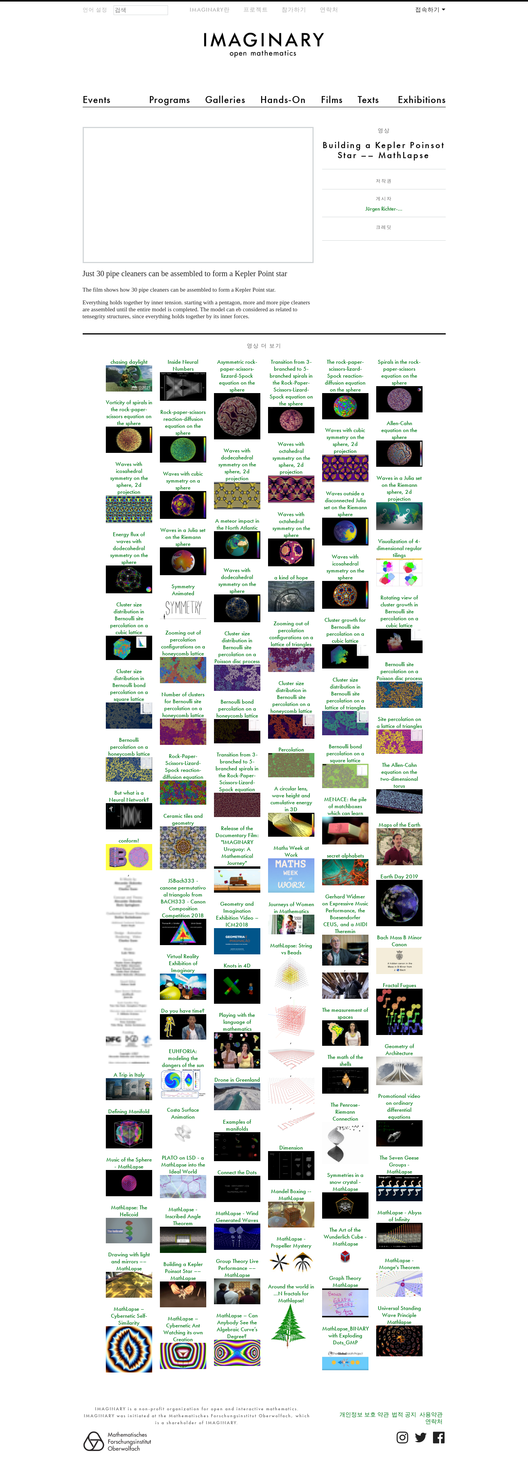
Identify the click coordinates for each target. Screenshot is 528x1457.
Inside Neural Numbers (183, 365)
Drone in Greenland (237, 1079)
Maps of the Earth (399, 824)
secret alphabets (345, 855)
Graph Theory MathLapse (345, 1281)
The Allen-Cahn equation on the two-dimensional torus (399, 775)
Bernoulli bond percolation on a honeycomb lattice (237, 708)
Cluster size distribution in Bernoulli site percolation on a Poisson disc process (237, 647)
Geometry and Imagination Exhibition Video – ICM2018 (237, 914)
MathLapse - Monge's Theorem (399, 1264)
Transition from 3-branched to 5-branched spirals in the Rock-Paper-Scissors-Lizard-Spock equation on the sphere (291, 382)
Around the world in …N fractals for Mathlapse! (291, 1293)
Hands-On (283, 99)
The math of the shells (345, 1060)
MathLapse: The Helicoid (129, 1211)
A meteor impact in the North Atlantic (237, 524)
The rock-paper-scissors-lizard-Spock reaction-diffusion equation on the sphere (345, 375)
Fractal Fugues (399, 985)
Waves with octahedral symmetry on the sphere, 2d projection (291, 458)
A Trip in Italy (129, 1074)
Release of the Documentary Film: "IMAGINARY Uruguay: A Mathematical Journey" (237, 845)
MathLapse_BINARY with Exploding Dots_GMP (345, 1335)
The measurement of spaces (345, 1013)
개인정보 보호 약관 (364, 1414)
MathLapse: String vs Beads (291, 949)
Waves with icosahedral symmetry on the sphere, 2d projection (129, 478)
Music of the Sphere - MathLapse (129, 1163)
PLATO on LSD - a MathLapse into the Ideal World (183, 1164)
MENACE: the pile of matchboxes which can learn (345, 806)
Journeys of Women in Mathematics (291, 908)
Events (96, 99)
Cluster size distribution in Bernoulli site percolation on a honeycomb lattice (291, 697)
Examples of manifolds (237, 1125)
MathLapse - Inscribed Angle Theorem (183, 1216)
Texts (368, 99)
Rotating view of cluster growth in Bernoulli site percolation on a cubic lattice (399, 611)
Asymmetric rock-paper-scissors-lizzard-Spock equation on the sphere (237, 375)
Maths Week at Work (291, 851)
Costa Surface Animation (183, 1113)
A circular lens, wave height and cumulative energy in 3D (291, 799)
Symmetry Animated (183, 590)
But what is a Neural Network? (129, 796)
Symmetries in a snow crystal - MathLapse (345, 1182)
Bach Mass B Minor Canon (399, 941)
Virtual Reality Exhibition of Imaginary (183, 963)
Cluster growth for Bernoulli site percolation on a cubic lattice (345, 630)
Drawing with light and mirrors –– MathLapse (129, 1261)
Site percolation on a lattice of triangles (399, 722)
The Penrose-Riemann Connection (345, 1111)
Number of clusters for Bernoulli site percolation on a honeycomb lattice (182, 705)
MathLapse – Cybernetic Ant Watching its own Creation (183, 1329)
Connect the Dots (236, 1172)
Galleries (225, 99)
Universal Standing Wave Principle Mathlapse (399, 1315)
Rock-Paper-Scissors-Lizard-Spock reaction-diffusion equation (183, 766)
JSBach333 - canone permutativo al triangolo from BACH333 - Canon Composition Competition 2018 (183, 898)
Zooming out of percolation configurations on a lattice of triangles (291, 634)
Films (332, 99)
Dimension (291, 1147)
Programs (169, 99)
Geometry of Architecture (399, 1050)
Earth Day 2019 (399, 876)
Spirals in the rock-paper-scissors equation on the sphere (399, 372)
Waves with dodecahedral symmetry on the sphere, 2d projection (237, 464)
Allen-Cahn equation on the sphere (399, 430)
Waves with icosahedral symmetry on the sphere (345, 567)
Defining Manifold (128, 1111)
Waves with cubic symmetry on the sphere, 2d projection (345, 440)
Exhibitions (422, 99)
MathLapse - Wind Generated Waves (237, 1217)
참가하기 (294, 9)
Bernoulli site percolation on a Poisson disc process (399, 671)
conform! (129, 840)
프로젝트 (255, 9)
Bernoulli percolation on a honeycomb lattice (129, 746)
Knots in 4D (237, 965)
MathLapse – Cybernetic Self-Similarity (129, 1315)
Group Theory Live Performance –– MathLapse (237, 1268)
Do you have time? (183, 1010)
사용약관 (431, 1414)
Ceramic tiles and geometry (183, 819)
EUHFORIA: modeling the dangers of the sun (183, 1058)
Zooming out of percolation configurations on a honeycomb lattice (183, 643)
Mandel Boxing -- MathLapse (291, 1195)
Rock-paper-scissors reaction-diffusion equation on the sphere (182, 422)
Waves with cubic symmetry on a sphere (183, 480)
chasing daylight (129, 361)
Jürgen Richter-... (383, 208)
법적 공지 (404, 1414)
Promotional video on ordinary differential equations (399, 1106)
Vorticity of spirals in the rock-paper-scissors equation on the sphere (129, 413)
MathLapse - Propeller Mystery (291, 1242)
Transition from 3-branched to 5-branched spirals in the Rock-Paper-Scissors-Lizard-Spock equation (237, 772)
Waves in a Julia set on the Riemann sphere (182, 537)
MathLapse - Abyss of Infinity (399, 1216)
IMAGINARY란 (210, 9)
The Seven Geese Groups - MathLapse (399, 1164)
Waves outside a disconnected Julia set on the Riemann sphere (345, 504)
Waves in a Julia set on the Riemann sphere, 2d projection (399, 488)
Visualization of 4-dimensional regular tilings (399, 548)
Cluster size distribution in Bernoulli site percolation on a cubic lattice (129, 618)
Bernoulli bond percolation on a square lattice (345, 753)
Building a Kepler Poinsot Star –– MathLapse (183, 1271)
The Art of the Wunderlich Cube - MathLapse (345, 1236)
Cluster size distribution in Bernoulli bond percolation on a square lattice (129, 685)
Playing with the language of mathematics (237, 1021)
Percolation (291, 749)
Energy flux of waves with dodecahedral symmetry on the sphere (129, 548)
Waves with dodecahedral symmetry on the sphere (237, 580)
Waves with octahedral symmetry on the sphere (291, 525)
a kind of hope (291, 577)
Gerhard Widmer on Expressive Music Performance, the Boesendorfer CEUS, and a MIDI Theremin (345, 914)
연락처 (329, 9)
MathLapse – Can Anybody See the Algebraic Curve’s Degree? (237, 1326)
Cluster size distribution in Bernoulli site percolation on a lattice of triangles (345, 693)
